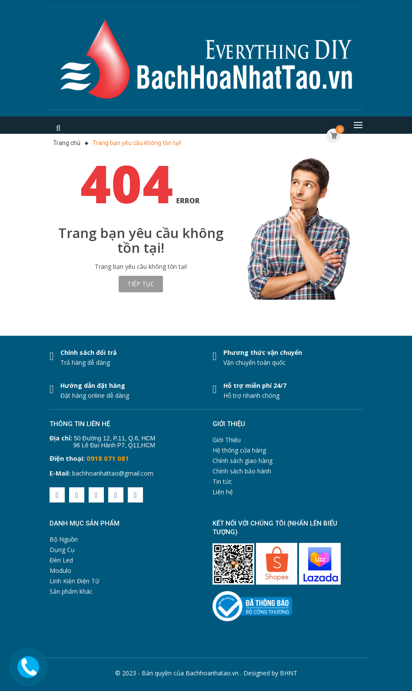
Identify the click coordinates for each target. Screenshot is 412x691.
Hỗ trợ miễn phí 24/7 (254, 385)
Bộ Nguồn (64, 539)
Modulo (60, 570)
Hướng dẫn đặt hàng (92, 385)
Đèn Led (61, 560)
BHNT (288, 673)
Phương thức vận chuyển (262, 352)
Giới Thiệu (227, 440)
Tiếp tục (140, 284)
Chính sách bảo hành (242, 471)
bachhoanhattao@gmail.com (112, 473)
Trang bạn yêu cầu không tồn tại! (137, 142)
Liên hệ (223, 492)
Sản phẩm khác (71, 591)
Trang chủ (66, 142)
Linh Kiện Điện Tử (74, 581)
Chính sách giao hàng (242, 460)
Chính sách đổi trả (88, 352)
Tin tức (222, 481)
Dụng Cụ (62, 550)
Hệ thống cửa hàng (239, 450)
